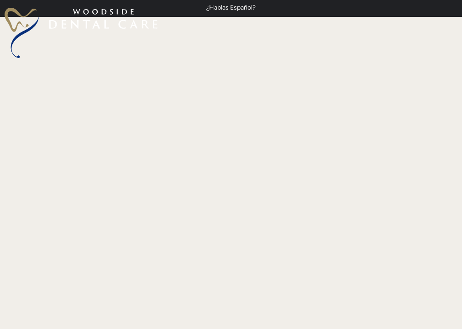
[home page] (81, 33)
